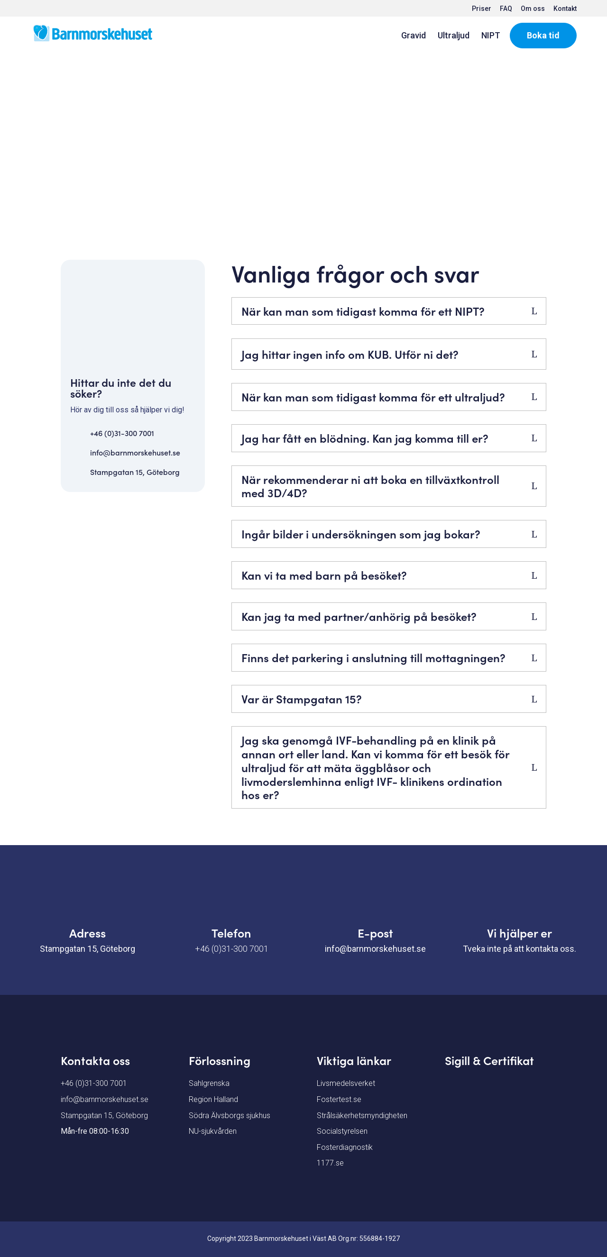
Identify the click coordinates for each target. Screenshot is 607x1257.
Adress (87, 932)
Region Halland (213, 1099)
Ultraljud (453, 36)
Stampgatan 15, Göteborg (135, 471)
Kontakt (565, 8)
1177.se (330, 1162)
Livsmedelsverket (346, 1083)
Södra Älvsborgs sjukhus (229, 1115)
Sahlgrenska (209, 1083)
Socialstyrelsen (342, 1131)
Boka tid (543, 35)
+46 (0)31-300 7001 (122, 433)
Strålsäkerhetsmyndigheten (362, 1115)
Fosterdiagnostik (345, 1147)
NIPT (490, 36)
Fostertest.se (339, 1099)
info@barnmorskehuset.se (135, 452)
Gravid (413, 36)
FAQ (506, 8)
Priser (481, 8)
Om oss (533, 8)
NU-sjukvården (213, 1131)
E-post (375, 932)
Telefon (231, 932)
